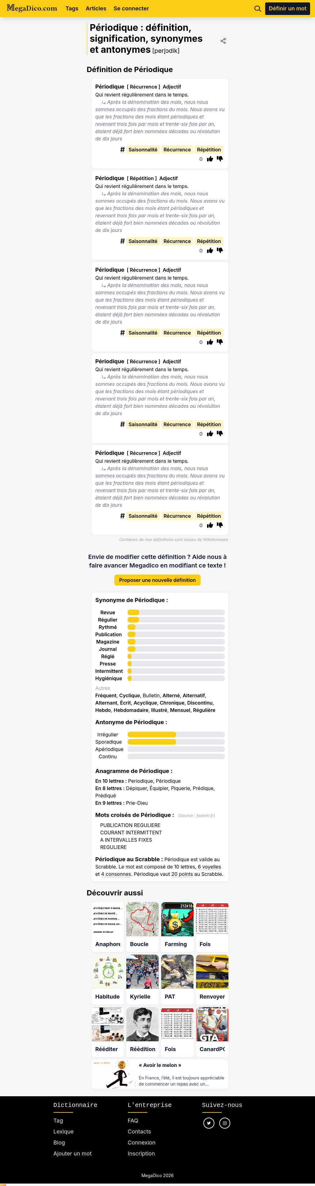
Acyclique (145, 698)
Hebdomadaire (131, 705)
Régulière (204, 705)
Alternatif (194, 691)
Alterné (171, 691)
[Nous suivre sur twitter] (208, 1116)
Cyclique (129, 691)
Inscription (141, 1147)
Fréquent (106, 691)
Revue (107, 608)
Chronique (172, 698)
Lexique (64, 1125)
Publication (108, 630)
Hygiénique (108, 674)
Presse (108, 659)
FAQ (133, 1114)
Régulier (108, 615)
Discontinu (200, 698)
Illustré (159, 705)
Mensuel (180, 705)
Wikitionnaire (215, 539)
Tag (58, 1114)
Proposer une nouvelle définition (157, 575)
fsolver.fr (205, 810)
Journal (108, 644)
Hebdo (103, 705)
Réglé (107, 652)
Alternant (106, 698)
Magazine (108, 637)
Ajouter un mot (73, 1147)
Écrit (125, 698)
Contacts (139, 1125)
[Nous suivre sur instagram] (224, 1116)
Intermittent (109, 666)
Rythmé (108, 622)
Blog (59, 1136)
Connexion (142, 1136)
